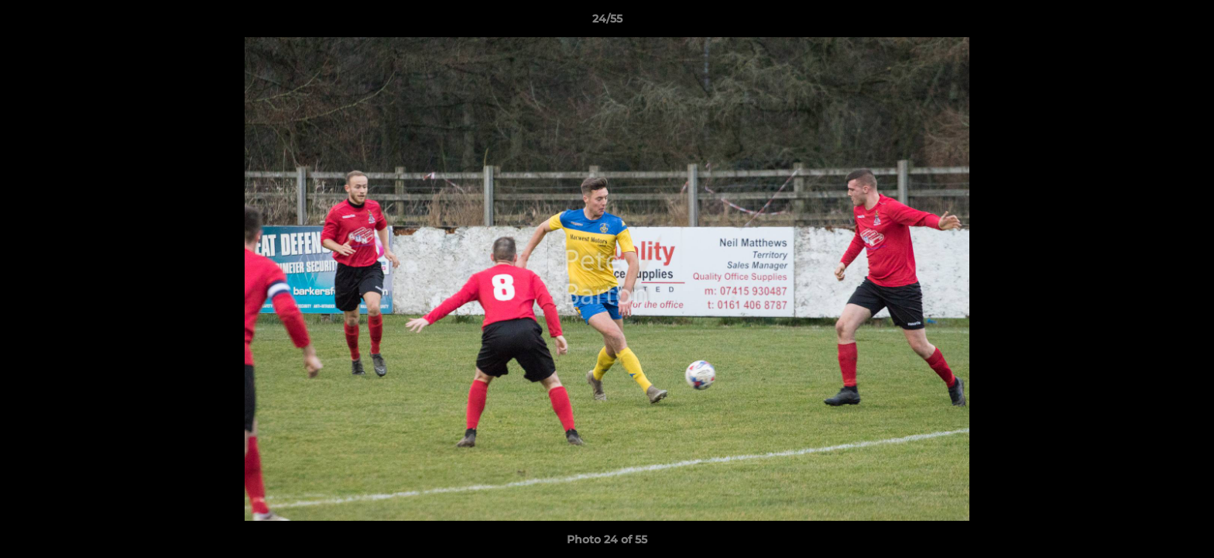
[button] (1186, 22)
